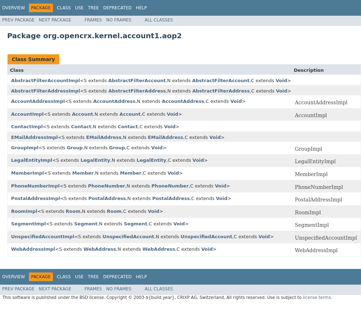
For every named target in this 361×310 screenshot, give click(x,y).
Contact (81, 126)
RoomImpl (24, 211)
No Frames (118, 20)
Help (141, 7)
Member (83, 173)
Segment (85, 223)
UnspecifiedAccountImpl (42, 236)
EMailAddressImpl (34, 137)
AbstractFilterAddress (137, 91)
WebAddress (100, 249)
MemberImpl (27, 173)
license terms (317, 297)
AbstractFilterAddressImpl (45, 91)
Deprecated (117, 7)
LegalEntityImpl (31, 160)
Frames (93, 20)
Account (82, 114)
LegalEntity (95, 160)
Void (281, 80)
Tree (93, 7)
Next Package (55, 20)
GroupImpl (25, 147)
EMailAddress (103, 137)
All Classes (159, 20)
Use (79, 7)
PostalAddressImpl (35, 198)
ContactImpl (27, 126)
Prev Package (18, 20)
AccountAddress (114, 101)
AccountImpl (27, 114)
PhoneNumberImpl (35, 186)
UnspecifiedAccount (128, 236)
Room (73, 211)
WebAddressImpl (33, 249)
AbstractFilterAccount (137, 80)
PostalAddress (107, 198)
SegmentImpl (28, 223)
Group (75, 147)
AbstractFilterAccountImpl (45, 80)
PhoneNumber (106, 186)
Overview (13, 7)
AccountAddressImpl (38, 101)
